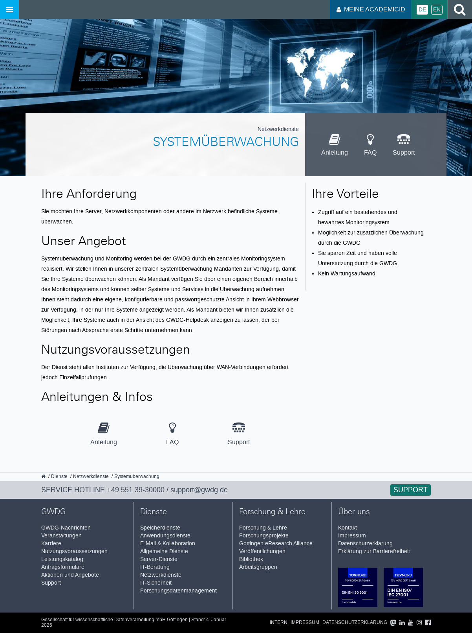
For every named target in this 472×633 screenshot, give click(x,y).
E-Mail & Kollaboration (167, 543)
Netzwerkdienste (160, 575)
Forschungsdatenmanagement (178, 591)
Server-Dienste (158, 559)
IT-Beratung (155, 567)
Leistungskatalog (62, 559)
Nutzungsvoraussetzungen (74, 551)
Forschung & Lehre (263, 528)
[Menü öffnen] (9, 9)
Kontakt (347, 528)
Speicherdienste (160, 528)
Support (410, 490)
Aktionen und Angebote (70, 575)
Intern (278, 622)
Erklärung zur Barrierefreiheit (374, 551)
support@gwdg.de (199, 490)
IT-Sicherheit (156, 583)
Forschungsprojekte (264, 536)
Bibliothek (251, 559)
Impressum (352, 536)
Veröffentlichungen (262, 551)
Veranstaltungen (61, 536)
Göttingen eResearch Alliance (276, 543)
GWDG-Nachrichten (66, 528)
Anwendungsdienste (165, 536)
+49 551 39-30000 (136, 490)
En (437, 10)
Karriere (51, 543)
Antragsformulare (62, 567)
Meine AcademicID (371, 9)
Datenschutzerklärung (365, 543)
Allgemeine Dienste (164, 551)
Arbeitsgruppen (258, 567)
